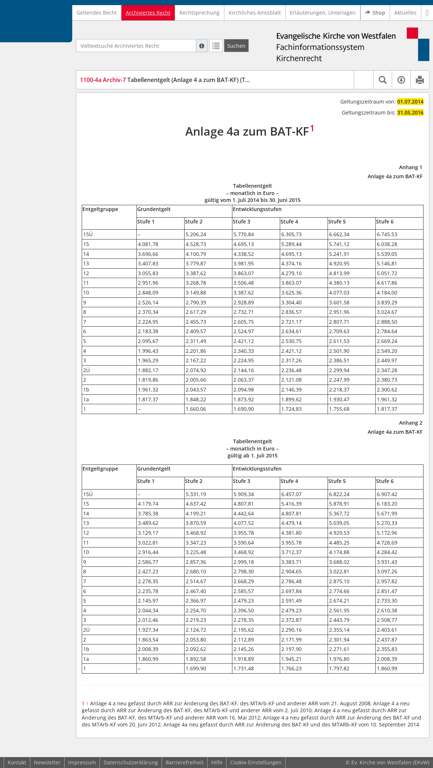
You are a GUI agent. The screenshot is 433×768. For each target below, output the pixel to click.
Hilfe (217, 762)
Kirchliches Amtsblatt (255, 12)
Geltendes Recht (97, 12)
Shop (375, 12)
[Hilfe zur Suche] (202, 45)
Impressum (82, 762)
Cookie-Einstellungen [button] (256, 762)
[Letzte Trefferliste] (216, 45)
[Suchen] (236, 45)
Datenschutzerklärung (131, 762)
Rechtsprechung (199, 12)
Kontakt (17, 762)
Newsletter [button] (47, 762)
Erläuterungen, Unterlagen (323, 12)
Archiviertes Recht (148, 12)
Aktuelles (405, 12)
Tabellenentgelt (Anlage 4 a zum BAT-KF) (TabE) (168, 80)
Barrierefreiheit (185, 762)
